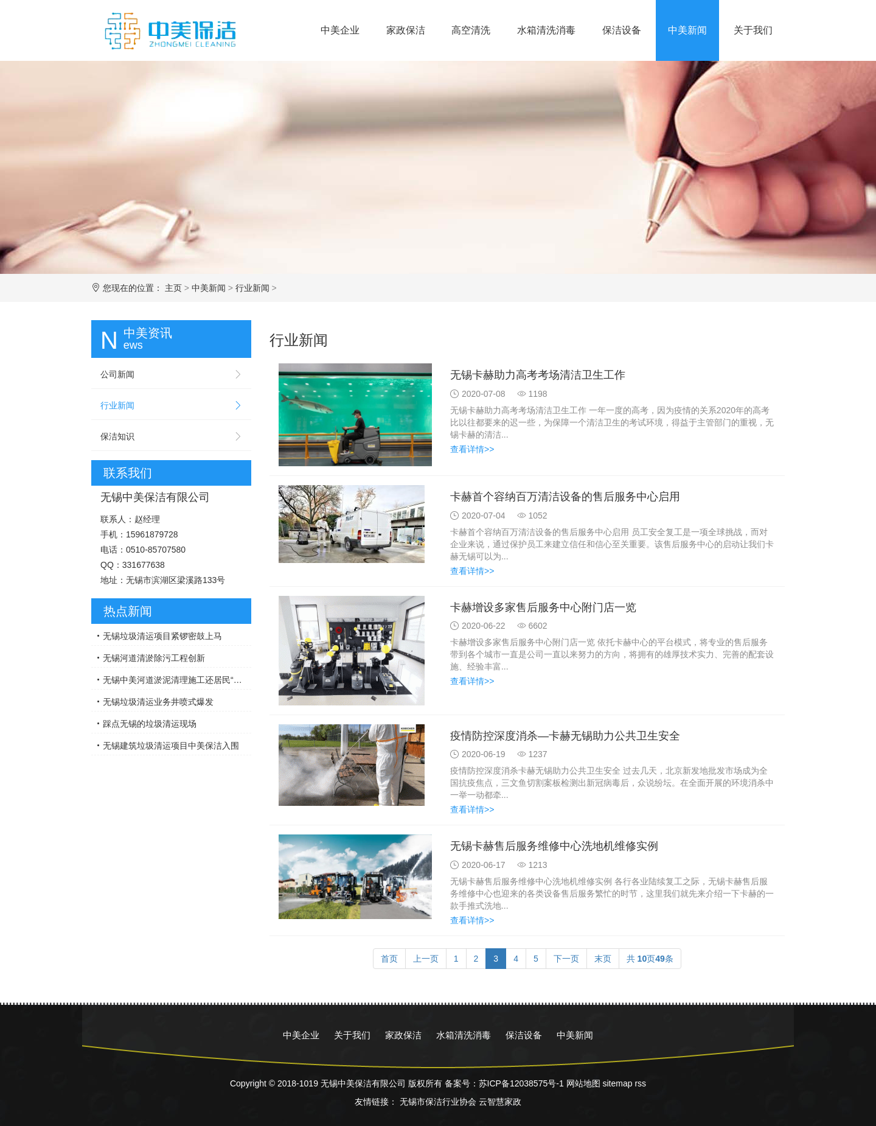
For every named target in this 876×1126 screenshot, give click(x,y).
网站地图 (583, 1083)
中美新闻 (687, 30)
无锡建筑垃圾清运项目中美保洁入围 (171, 745)
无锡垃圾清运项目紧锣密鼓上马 (162, 636)
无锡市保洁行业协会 (438, 1102)
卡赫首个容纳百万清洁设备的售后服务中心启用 (565, 497)
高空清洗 (470, 30)
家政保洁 (405, 30)
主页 (173, 288)
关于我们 (753, 30)
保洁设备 (621, 30)
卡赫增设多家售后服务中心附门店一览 (543, 607)
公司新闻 (117, 374)
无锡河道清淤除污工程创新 (154, 658)
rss (640, 1083)
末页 (602, 958)
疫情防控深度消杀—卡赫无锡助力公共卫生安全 (565, 736)
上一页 (426, 958)
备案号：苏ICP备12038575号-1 (504, 1083)
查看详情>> (472, 449)
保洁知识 (117, 436)
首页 (389, 958)
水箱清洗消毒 (546, 30)
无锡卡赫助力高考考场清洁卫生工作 (537, 375)
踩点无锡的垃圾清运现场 (149, 724)
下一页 (566, 958)
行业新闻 (252, 288)
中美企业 (340, 30)
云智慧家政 (500, 1102)
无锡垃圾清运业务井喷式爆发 (158, 702)
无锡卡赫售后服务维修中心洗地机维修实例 (554, 846)
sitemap (617, 1083)
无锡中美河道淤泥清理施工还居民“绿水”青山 (177, 680)
